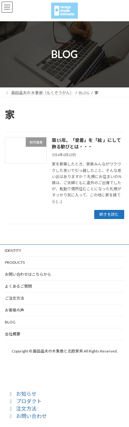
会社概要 (12, 334)
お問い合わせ (27, 416)
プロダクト (25, 401)
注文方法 (22, 408)
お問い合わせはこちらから (28, 274)
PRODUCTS (15, 262)
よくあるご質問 (18, 286)
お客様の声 (14, 310)
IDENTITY (13, 250)
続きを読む (109, 214)
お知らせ (22, 394)
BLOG (10, 322)
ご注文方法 (14, 298)
